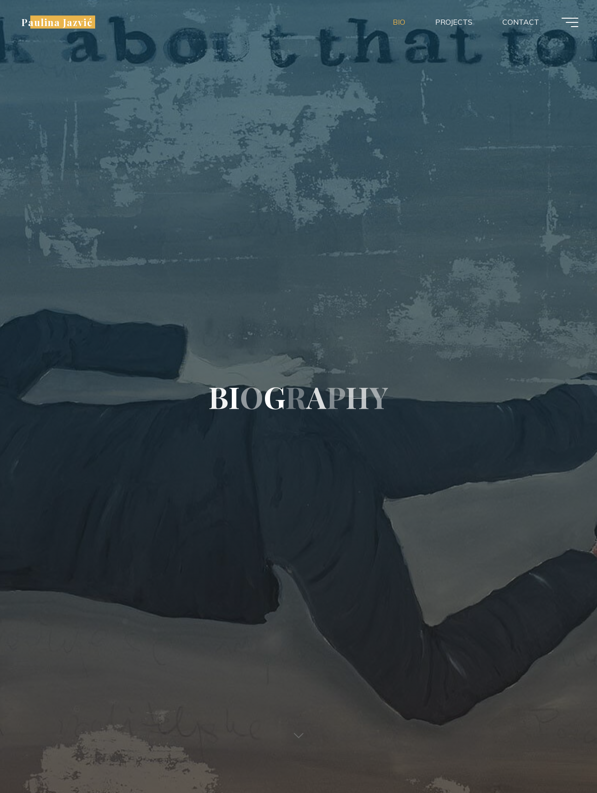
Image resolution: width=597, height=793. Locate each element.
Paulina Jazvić (56, 21)
